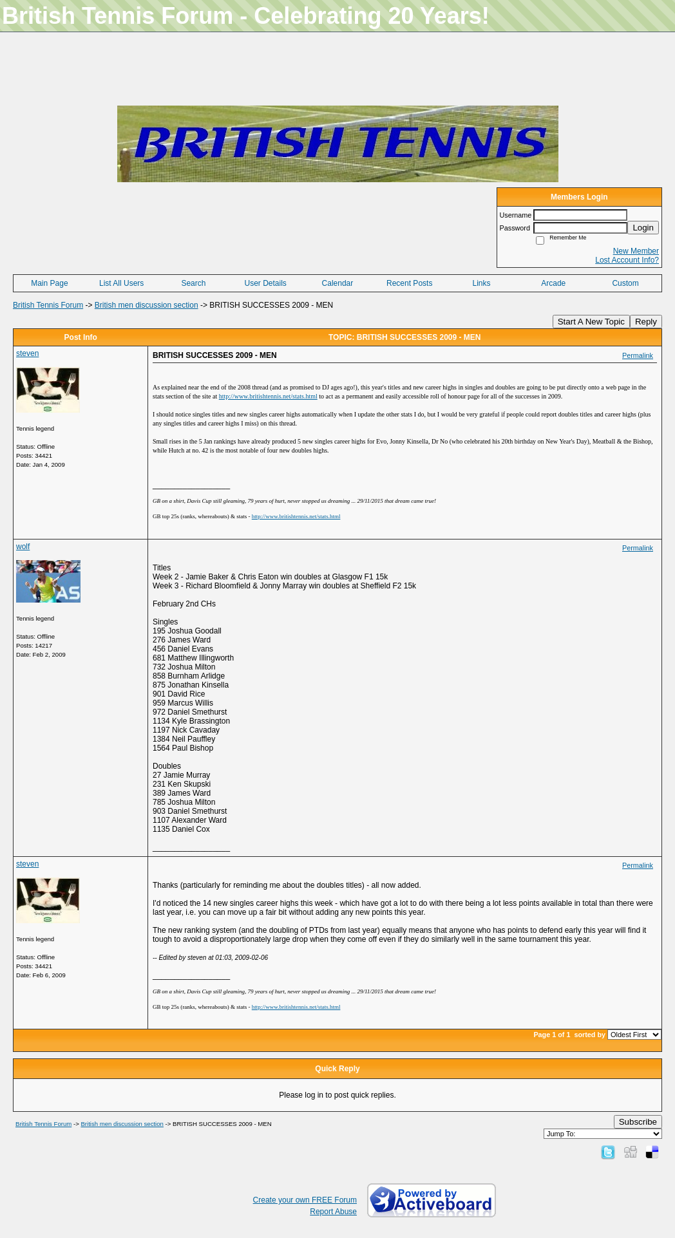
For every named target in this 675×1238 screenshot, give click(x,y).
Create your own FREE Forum (305, 1200)
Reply (646, 321)
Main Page (49, 283)
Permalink (637, 355)
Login (643, 227)
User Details (266, 283)
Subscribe (638, 1122)
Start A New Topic (591, 321)
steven (27, 353)
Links (481, 283)
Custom (625, 283)
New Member (636, 251)
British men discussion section (146, 305)
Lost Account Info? (627, 260)
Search (193, 283)
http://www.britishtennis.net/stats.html (296, 516)
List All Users (121, 283)
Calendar (338, 283)
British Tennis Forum (48, 305)
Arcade (553, 283)
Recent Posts (409, 283)
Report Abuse (333, 1211)
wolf (23, 546)
